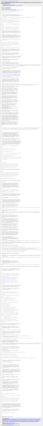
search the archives (11, 423)
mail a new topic (13, 422)
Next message (8, 5)
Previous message (13, 5)
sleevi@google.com (8, 7)
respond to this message (8, 422)
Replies (22, 5)
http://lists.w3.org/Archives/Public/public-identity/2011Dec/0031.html (12, 74)
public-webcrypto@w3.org (13, 9)
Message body (7, 417)
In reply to (16, 5)
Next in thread (19, 5)
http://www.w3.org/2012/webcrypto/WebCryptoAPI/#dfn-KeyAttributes (10, 277)
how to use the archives (6, 423)
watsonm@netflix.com (8, 8)
